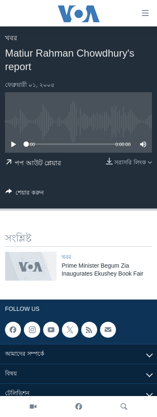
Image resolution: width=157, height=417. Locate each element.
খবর (11, 38)
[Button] (24, 194)
